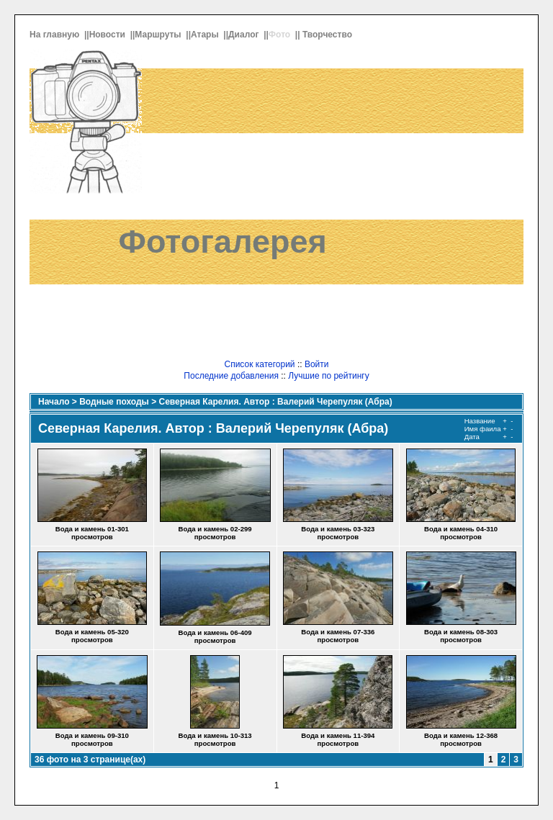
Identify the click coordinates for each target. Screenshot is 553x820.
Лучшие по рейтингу (328, 376)
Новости (108, 35)
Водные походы (114, 402)
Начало (53, 402)
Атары (206, 35)
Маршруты (159, 35)
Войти (317, 364)
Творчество (328, 35)
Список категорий (259, 364)
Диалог (244, 35)
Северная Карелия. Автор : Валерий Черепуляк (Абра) (275, 402)
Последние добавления (231, 376)
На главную (56, 35)
